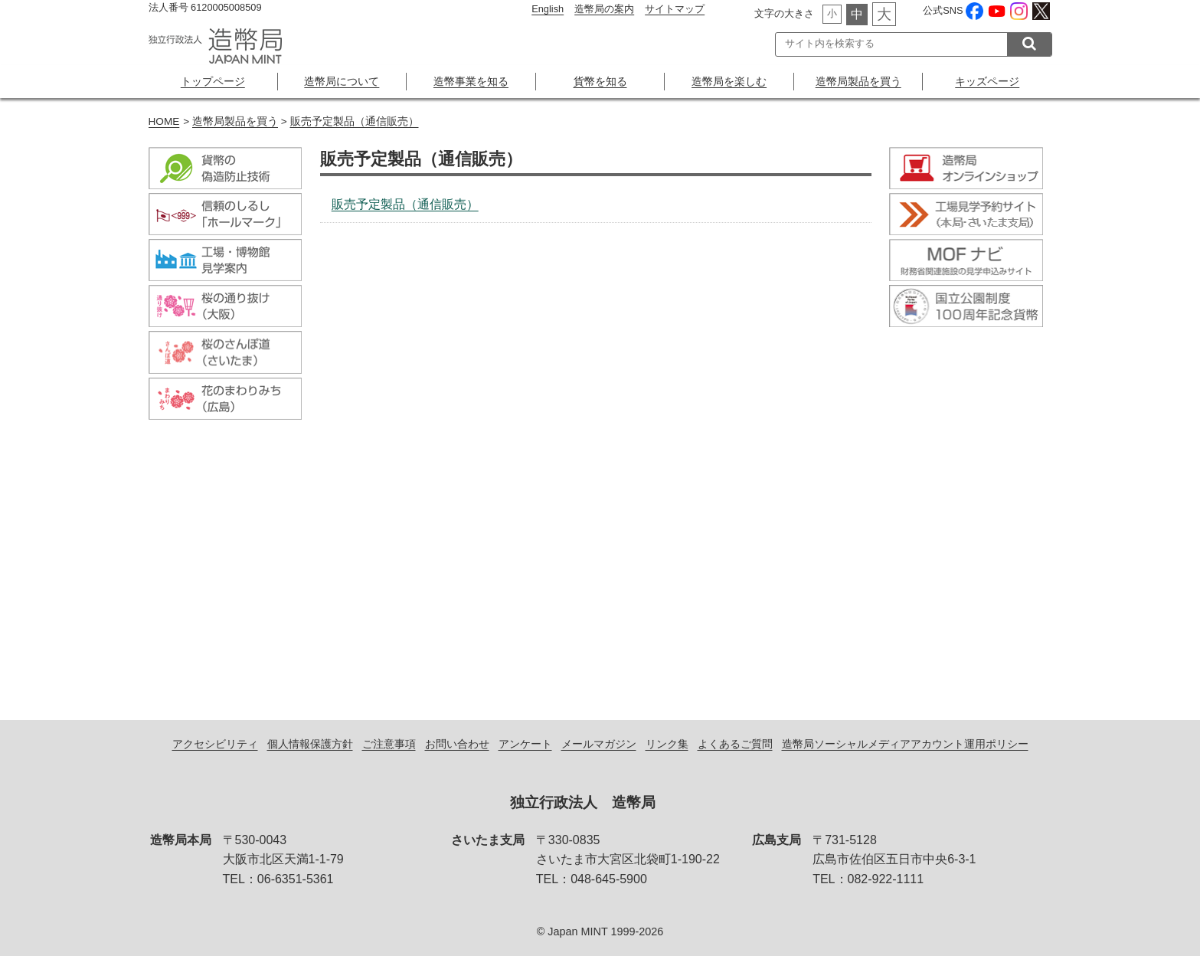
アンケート (525, 744)
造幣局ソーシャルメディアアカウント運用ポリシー (905, 744)
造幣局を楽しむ (729, 81)
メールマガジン (598, 744)
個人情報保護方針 (310, 744)
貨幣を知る (600, 81)
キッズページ (987, 81)
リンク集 (667, 744)
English (547, 9)
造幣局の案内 (604, 9)
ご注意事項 (389, 744)
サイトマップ (675, 9)
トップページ (213, 81)
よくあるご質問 (735, 744)
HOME (164, 121)
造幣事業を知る (470, 81)
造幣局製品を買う (858, 81)
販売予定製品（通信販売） (354, 121)
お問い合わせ (457, 744)
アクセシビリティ (215, 744)
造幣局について (341, 81)
